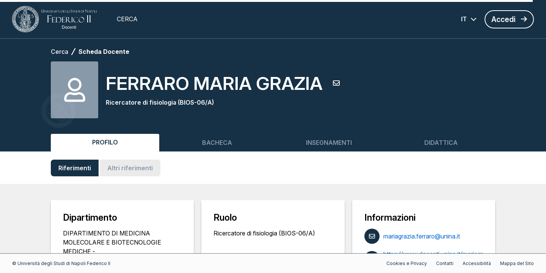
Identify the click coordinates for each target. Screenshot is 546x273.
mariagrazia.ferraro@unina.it (421, 236)
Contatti (444, 263)
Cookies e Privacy (406, 263)
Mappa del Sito (517, 263)
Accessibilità (477, 263)
